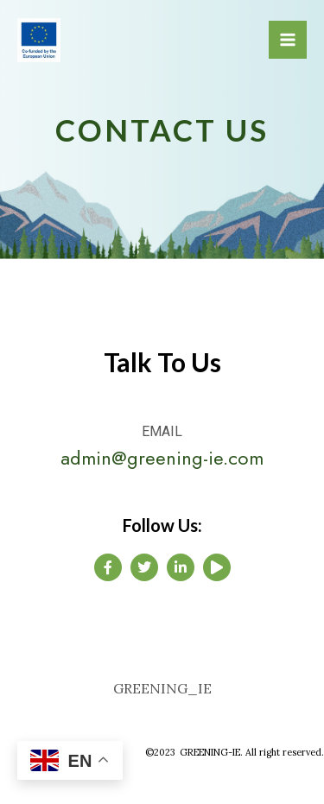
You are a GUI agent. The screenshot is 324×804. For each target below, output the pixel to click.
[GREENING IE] (38, 40)
